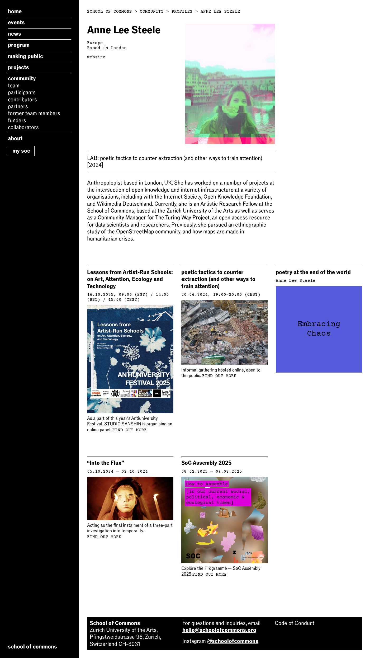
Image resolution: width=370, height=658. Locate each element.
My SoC (21, 151)
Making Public (25, 56)
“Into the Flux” (105, 463)
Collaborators (23, 127)
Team (14, 85)
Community (22, 78)
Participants (22, 92)
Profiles (182, 11)
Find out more (129, 430)
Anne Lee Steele (220, 11)
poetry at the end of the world (313, 272)
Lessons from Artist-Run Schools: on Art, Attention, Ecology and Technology (130, 279)
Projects (18, 67)
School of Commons (109, 11)
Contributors (22, 99)
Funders (17, 120)
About (15, 138)
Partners (18, 106)
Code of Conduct (294, 623)
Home (15, 11)
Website (96, 57)
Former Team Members (34, 113)
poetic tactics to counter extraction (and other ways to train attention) (174, 161)
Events (16, 22)
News (14, 34)
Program (19, 45)
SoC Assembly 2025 (206, 463)
